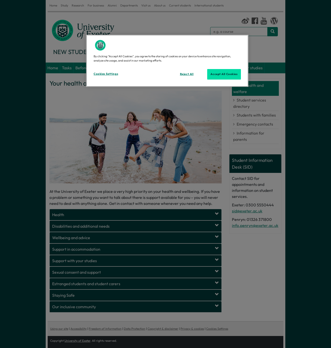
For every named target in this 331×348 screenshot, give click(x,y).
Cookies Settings (106, 74)
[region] (167, 61)
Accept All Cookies (223, 74)
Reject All (187, 74)
